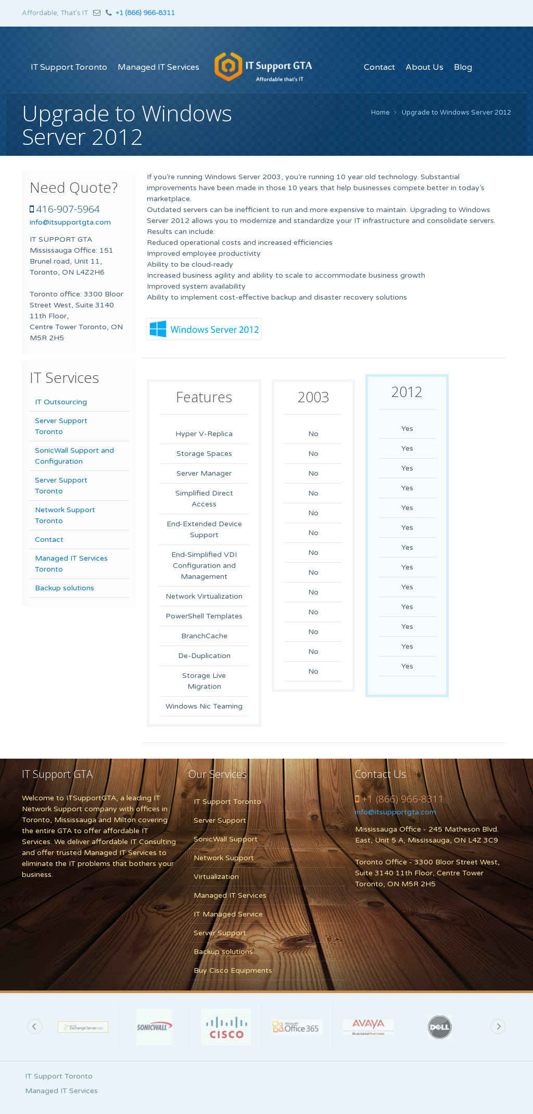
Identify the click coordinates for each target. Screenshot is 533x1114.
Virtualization (216, 876)
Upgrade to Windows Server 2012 (456, 112)
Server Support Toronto (61, 426)
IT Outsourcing (61, 402)
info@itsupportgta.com (70, 222)
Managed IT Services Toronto (71, 564)
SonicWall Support (226, 839)
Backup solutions (64, 588)
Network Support (224, 857)
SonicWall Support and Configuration (74, 456)
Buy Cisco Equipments (233, 970)
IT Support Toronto (69, 67)
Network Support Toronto (65, 515)
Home (380, 112)
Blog (463, 67)
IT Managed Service (228, 914)
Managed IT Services (158, 67)
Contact (379, 67)
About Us (424, 67)
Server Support (220, 820)
